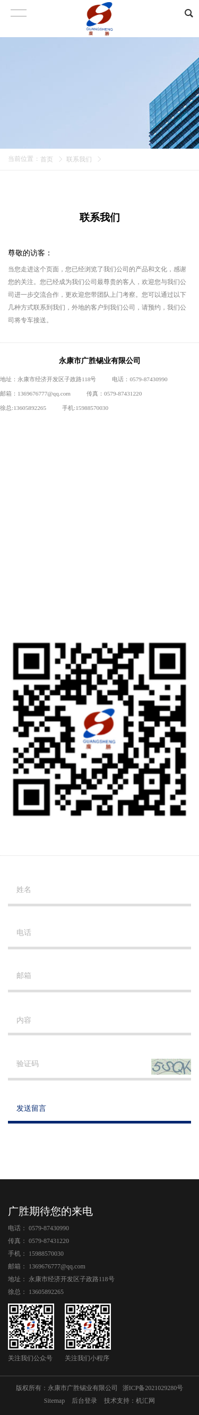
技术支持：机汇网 (129, 1400)
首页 (46, 159)
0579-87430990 (49, 1228)
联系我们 (79, 159)
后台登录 (84, 1400)
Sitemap (54, 1400)
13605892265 (29, 408)
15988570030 (91, 408)
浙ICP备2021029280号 (153, 1388)
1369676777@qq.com (44, 393)
